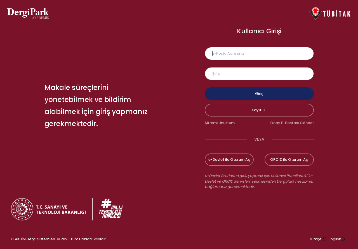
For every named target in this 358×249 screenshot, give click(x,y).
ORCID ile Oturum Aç (289, 159)
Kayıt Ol (259, 110)
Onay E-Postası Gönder (292, 122)
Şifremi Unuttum (220, 122)
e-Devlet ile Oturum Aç (229, 159)
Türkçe (315, 239)
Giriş (259, 93)
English (335, 239)
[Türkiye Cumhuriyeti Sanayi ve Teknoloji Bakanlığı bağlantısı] (70, 209)
